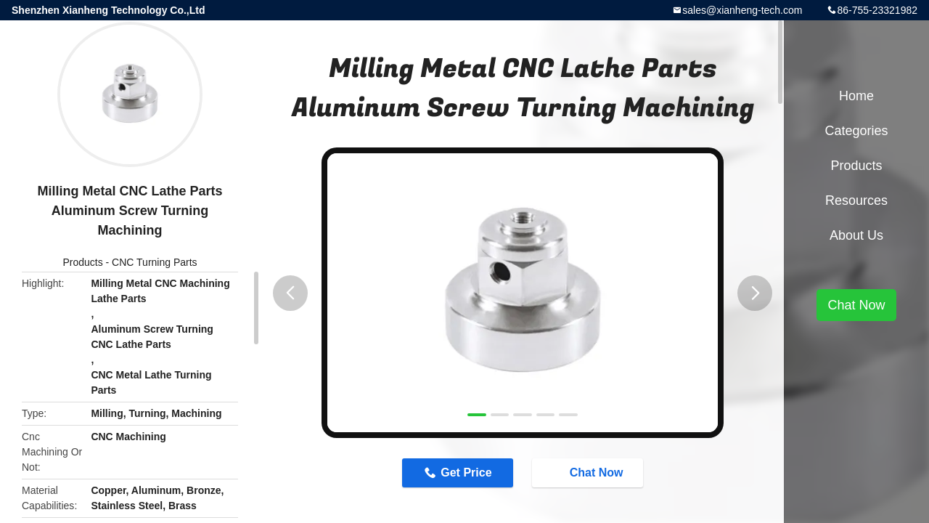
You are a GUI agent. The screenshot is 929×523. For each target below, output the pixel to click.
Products (82, 262)
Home (856, 96)
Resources (856, 200)
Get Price (466, 472)
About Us (856, 235)
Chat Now (589, 472)
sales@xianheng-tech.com (742, 10)
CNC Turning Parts (154, 262)
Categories (856, 130)
